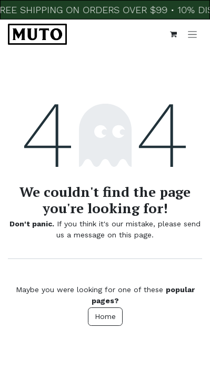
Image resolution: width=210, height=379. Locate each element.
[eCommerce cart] (173, 34)
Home (105, 316)
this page (135, 235)
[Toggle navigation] (192, 34)
